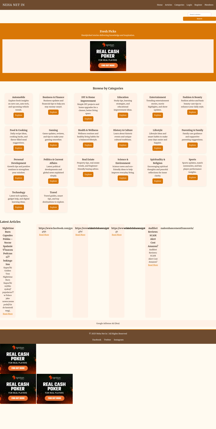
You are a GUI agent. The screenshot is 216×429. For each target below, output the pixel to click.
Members (209, 5)
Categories (179, 5)
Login (189, 5)
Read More (8, 314)
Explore (18, 115)
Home (160, 5)
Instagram (119, 340)
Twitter (107, 340)
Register (198, 5)
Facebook (96, 340)
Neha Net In (14, 5)
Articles (168, 5)
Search (199, 19)
